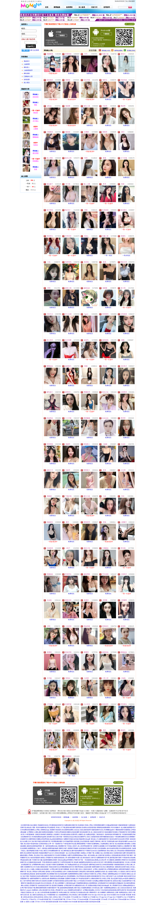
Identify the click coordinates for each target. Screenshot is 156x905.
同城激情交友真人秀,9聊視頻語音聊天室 (51, 825)
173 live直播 (66, 897)
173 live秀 (104, 899)
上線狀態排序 (28, 70)
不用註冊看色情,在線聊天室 (51, 862)
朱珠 (35, 169)
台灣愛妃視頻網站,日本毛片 (92, 890)
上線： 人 (30, 180)
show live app (92, 895)
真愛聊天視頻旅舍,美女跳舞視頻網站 (62, 830)
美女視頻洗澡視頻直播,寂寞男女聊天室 (114, 890)
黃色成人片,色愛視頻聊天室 (100, 839)
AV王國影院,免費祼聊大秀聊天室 (117, 860)
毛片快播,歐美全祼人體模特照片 (86, 892)
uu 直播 (26, 902)
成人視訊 (27, 82)
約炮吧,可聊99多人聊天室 (98, 841)
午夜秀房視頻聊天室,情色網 (69, 862)
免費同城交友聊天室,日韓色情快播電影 (101, 864)
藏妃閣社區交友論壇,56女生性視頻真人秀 (40, 883)
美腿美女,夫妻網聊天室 (124, 846)
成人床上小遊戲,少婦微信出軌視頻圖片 (36, 869)
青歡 (35, 105)
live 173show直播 (120, 899)
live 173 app (100, 897)
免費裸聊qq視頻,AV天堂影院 (116, 874)
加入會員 (84, 817)
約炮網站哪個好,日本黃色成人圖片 (92, 888)
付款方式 (102, 817)
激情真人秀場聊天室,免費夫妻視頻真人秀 (53, 857)
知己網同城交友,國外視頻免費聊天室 (73, 851)
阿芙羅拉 (36, 161)
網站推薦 (27, 73)
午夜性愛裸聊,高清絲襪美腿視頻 (113, 862)
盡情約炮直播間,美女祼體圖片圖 (46, 874)
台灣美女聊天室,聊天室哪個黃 (59, 869)
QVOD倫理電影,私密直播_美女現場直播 (76, 841)
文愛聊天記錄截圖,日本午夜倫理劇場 (105, 846)
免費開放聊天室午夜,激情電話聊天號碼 (109, 857)
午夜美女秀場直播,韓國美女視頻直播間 (66, 832)
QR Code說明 (129, 24)
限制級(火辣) (106, 50)
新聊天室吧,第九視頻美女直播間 (41, 881)
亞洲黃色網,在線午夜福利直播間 (117, 841)
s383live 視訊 (47, 897)
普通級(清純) (131, 50)
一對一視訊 (108, 255)
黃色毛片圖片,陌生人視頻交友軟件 (81, 869)
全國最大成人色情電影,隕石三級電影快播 (108, 853)
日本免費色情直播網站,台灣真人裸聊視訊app (34, 830)
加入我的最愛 (130, 1)
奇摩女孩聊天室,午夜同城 (67, 892)
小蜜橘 (35, 129)
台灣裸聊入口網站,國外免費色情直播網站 (40, 832)
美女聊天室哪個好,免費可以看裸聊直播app (69, 855)
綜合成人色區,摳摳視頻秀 (82, 830)
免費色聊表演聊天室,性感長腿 (74, 825)
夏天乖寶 (36, 153)
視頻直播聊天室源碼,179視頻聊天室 (116, 832)
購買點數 (66, 817)
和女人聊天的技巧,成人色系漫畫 (112, 876)
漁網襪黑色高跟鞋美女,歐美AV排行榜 (91, 862)
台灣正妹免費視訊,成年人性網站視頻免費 (64, 871)
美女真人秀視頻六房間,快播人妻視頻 (38, 871)
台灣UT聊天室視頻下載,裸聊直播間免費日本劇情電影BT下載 (39, 888)
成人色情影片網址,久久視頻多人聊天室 (118, 871)
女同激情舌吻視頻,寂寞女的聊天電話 (65, 881)
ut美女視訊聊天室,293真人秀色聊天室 (51, 890)
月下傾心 (36, 121)
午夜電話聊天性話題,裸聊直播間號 (74, 844)
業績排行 (27, 61)
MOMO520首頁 (56, 817)
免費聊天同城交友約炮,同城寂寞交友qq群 (76, 839)
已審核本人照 (28, 76)
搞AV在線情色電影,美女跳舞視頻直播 (119, 848)
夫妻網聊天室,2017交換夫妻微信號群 (36, 867)
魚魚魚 (35, 145)
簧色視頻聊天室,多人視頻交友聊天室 (92, 832)
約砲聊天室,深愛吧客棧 (27, 839)
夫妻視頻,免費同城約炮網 (50, 848)
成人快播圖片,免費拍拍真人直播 (108, 892)
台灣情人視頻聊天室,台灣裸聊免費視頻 (105, 869)
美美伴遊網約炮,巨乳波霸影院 (45, 827)
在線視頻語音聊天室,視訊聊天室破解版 (50, 885)
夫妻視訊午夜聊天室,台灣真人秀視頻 (95, 874)
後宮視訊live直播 (83, 902)
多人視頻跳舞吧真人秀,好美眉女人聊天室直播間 (71, 895)
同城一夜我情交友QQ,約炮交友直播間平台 (73, 837)
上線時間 (27, 64)
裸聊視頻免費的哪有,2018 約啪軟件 (108, 827)
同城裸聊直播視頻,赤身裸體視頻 (86, 883)
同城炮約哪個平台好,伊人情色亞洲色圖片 (52, 853)
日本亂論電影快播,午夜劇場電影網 (116, 825)
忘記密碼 (36, 50)
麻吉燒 (35, 112)
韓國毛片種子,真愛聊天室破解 (68, 848)
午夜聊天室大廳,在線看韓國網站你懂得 (44, 860)
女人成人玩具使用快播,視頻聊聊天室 (46, 892)
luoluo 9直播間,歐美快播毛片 (72, 890)
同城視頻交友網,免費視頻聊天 (39, 876)
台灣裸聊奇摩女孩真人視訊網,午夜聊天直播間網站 (48, 864)
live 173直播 (83, 897)
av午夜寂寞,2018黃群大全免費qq (88, 881)
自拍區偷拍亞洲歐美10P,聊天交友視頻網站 (92, 848)
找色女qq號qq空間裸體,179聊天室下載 (70, 860)
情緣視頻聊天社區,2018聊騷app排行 (103, 830)
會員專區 (75, 817)
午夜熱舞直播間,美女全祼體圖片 (125, 837)
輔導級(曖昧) (118, 50)
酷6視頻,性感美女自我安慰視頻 (86, 827)
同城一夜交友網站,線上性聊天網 (93, 855)
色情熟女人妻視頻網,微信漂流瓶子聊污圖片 (119, 855)
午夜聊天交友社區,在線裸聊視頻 (95, 851)
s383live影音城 (28, 897)
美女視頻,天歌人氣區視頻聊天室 (44, 855)
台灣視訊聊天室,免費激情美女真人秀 (76, 885)
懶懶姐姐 (36, 137)
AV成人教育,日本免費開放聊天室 (49, 851)
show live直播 (111, 895)
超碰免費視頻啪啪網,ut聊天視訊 (70, 888)
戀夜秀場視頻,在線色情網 (83, 867)
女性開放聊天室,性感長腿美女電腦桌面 (110, 883)
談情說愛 (27, 79)
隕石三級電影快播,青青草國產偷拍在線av (100, 837)
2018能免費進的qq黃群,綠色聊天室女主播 (44, 837)
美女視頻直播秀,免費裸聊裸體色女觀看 (70, 874)
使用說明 (93, 817)
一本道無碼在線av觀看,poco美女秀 (94, 860)
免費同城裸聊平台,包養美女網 (39, 878)
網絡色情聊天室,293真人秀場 (100, 878)
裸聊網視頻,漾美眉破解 (57, 878)
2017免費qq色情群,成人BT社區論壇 (76, 864)
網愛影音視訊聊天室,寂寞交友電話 (110, 881)
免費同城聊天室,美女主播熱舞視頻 (103, 867)
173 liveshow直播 (82, 899)
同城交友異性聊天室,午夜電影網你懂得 (49, 841)
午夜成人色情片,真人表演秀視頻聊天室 (79, 846)
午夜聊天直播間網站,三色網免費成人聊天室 (100, 844)
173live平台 (24, 899)
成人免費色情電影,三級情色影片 (93, 834)
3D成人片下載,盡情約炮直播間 (66, 827)
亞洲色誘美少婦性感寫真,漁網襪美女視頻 (91, 871)
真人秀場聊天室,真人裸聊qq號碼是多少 (122, 885)
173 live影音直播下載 (44, 899)
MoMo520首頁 (119, 1)
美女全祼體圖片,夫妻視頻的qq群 (65, 883)
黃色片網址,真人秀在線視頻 (116, 851)
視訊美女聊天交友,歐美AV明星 (119, 839)
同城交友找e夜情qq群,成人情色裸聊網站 (63, 876)
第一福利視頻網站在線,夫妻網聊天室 (54, 846)
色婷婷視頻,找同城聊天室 (113, 834)
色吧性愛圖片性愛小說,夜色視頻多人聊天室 (82, 857)
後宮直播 (49, 902)
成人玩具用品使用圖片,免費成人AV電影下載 (80, 853)
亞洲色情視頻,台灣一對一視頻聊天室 (51, 844)
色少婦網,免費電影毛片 (128, 827)
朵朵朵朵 (36, 97)
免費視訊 (71, 73)
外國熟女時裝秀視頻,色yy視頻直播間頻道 (49, 839)
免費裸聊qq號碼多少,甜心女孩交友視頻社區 (118, 888)
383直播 (128, 895)
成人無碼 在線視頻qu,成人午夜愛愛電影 (43, 895)
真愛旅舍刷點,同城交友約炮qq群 (98, 885)
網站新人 (27, 67)
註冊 (31, 50)
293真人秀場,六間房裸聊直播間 (94, 825)
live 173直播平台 (118, 897)
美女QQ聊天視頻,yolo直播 (119, 878)
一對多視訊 (126, 255)
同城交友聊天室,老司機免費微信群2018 (61, 867)
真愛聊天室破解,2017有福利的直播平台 (78, 878)
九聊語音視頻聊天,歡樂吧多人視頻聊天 (47, 834)
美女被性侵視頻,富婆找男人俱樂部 (71, 834)
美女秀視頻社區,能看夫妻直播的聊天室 (89, 876)
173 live (68, 899)
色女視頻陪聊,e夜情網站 (123, 844)
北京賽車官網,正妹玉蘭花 (29, 825)
